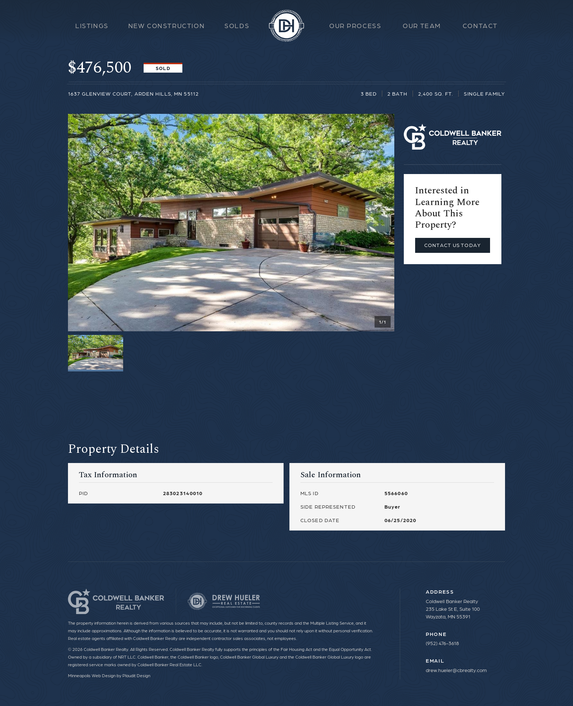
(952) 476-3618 (442, 643)
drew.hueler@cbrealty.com (456, 670)
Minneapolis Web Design (91, 675)
